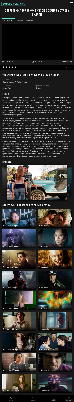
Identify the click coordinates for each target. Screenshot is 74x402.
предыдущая (7, 62)
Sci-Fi (20, 20)
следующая (67, 62)
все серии (37, 62)
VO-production (8, 20)
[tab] (8, 20)
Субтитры (30, 20)
